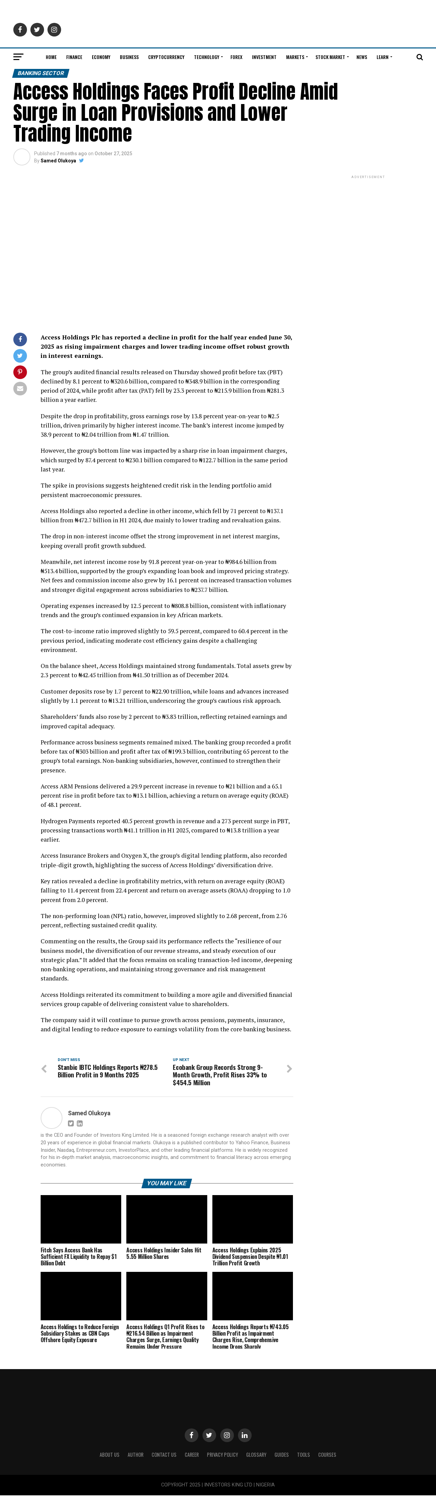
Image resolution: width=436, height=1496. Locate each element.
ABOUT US (109, 1455)
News (361, 56)
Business (129, 56)
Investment (264, 56)
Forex (236, 56)
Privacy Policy (222, 1455)
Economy (101, 56)
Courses (327, 1455)
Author (135, 1455)
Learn (383, 56)
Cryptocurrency (166, 56)
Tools (303, 1455)
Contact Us (164, 1455)
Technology (206, 56)
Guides (282, 1455)
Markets (295, 56)
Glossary (256, 1455)
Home (51, 56)
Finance (74, 56)
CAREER (192, 1455)
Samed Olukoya (58, 160)
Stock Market (330, 56)
